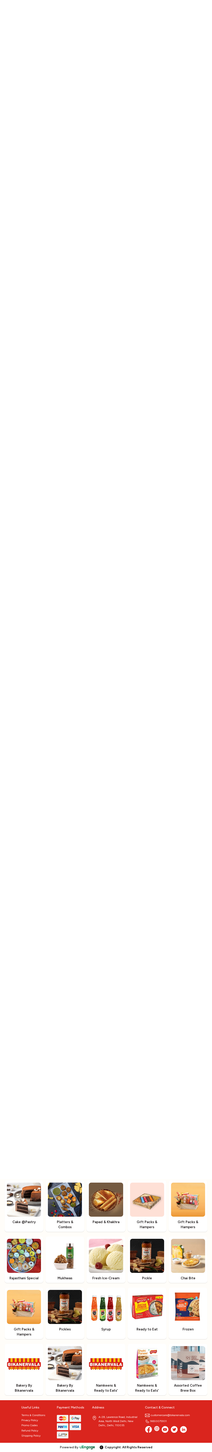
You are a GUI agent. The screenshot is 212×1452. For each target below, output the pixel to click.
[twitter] (174, 1429)
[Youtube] (165, 1429)
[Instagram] (156, 1429)
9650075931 (156, 1421)
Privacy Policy (29, 1420)
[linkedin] (183, 1429)
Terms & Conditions (33, 1415)
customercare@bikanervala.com (167, 1415)
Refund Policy (29, 1430)
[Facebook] (148, 1429)
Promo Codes (29, 1425)
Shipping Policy (31, 1435)
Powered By (77, 1447)
